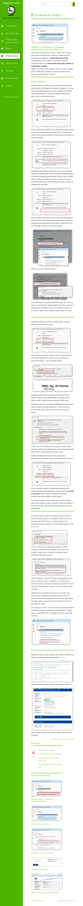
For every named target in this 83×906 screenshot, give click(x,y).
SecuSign (62, 657)
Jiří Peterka (10, 97)
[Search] (55, 4)
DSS (71, 684)
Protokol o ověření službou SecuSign (49, 754)
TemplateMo (40, 900)
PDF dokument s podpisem (46, 750)
